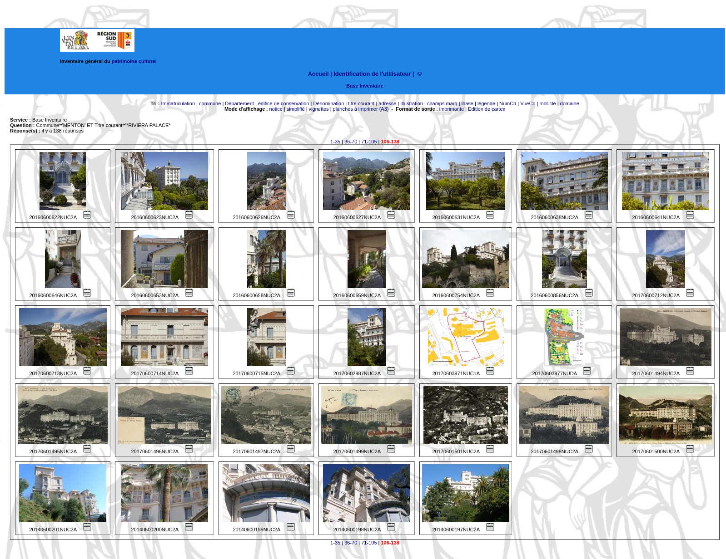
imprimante (451, 109)
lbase (467, 103)
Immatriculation (178, 103)
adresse (387, 103)
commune (210, 103)
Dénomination (328, 103)
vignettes (319, 109)
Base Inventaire (364, 85)
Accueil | (320, 73)
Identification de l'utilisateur (372, 73)
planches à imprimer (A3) (361, 109)
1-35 (335, 141)
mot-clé (548, 103)
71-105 (369, 141)
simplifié (296, 109)
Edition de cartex (486, 109)
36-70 (350, 141)
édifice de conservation (283, 103)
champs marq (442, 103)
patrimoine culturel (134, 61)
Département (239, 103)
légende (486, 103)
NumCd (507, 103)
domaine (569, 103)
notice (276, 109)
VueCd (527, 103)
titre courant (361, 103)
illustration (411, 103)
